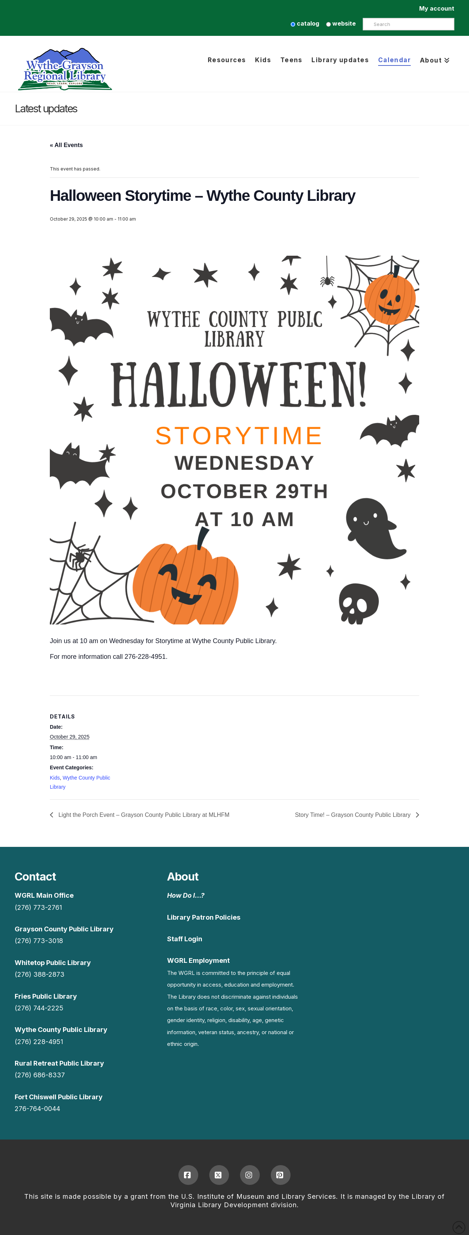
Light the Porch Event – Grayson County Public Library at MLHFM (143, 815)
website (341, 23)
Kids (55, 778)
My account (436, 8)
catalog (305, 23)
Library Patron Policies (203, 917)
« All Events (66, 145)
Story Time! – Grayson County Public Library (353, 815)
